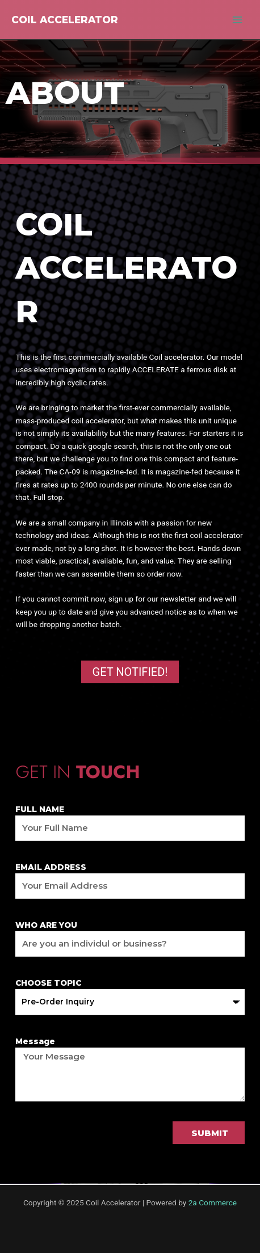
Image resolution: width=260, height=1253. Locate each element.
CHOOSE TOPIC (48, 982)
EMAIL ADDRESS (50, 867)
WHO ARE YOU (46, 925)
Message (35, 1041)
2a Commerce (212, 1202)
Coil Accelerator (64, 20)
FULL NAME (39, 809)
